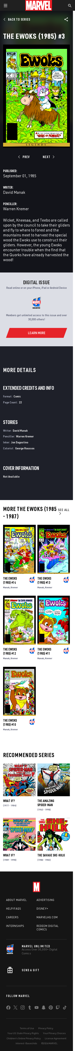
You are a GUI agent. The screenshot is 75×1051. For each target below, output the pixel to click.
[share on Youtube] (37, 1008)
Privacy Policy (45, 1028)
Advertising (45, 900)
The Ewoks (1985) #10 (10, 722)
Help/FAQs (13, 908)
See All (63, 511)
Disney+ (42, 908)
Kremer (14, 587)
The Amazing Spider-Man (45, 803)
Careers (12, 917)
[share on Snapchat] (44, 1008)
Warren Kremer (16, 208)
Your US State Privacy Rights (23, 1033)
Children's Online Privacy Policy (24, 1038)
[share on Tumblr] (30, 1008)
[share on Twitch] (58, 1008)
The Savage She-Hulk (51, 855)
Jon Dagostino (19, 442)
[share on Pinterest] (51, 1008)
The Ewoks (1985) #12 (10, 651)
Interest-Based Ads (26, 1043)
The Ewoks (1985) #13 (44, 580)
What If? (9, 801)
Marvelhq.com (47, 917)
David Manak (14, 192)
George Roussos (25, 448)
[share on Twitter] (15, 1008)
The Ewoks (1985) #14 (10, 580)
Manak (6, 587)
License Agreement (55, 1038)
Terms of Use (27, 1028)
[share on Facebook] (8, 1008)
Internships (15, 926)
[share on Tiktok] (65, 1008)
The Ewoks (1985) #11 (44, 651)
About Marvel (16, 900)
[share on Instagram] (23, 1008)
